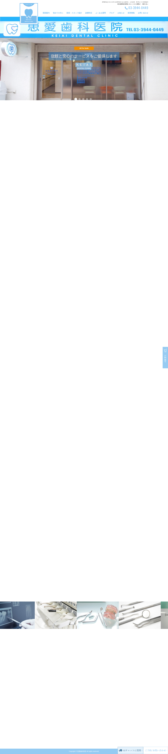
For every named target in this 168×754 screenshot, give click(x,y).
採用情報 (131, 13)
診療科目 (88, 13)
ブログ (111, 13)
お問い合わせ (143, 13)
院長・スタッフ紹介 (74, 13)
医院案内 (46, 13)
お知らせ (121, 13)
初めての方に (58, 13)
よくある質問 (100, 13)
